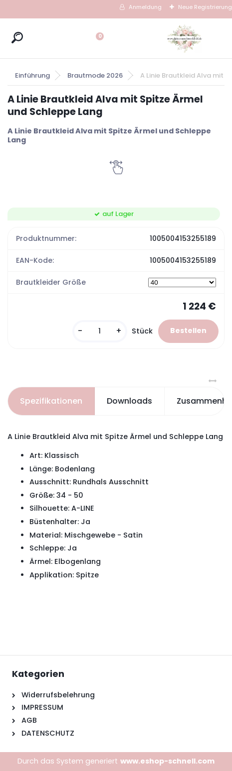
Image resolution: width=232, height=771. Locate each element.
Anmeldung (145, 7)
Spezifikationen (51, 401)
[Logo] (185, 38)
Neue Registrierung (205, 7)
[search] (17, 37)
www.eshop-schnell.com (167, 761)
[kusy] (99, 331)
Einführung (32, 75)
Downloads (129, 401)
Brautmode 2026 (95, 75)
